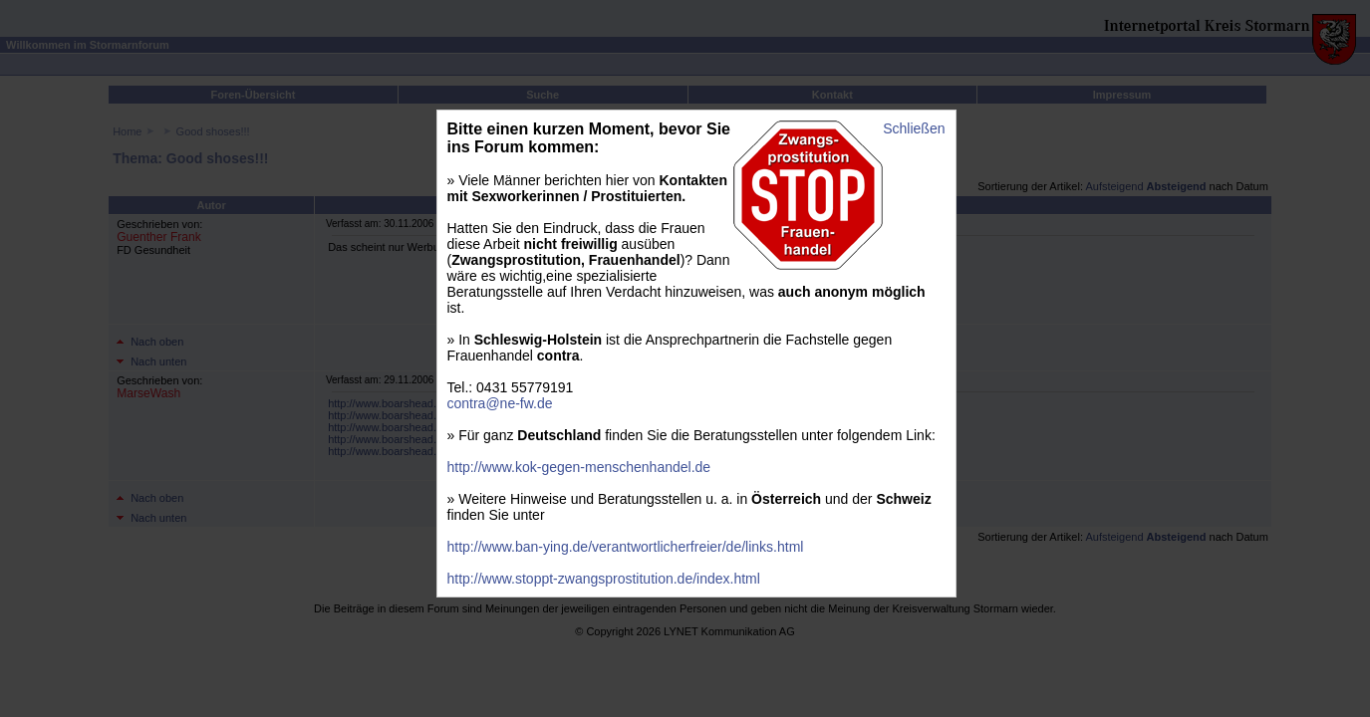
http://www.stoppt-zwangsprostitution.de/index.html (603, 579)
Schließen (914, 128)
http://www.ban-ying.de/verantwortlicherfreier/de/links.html (625, 547)
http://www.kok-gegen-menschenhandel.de (579, 467)
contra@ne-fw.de (500, 403)
